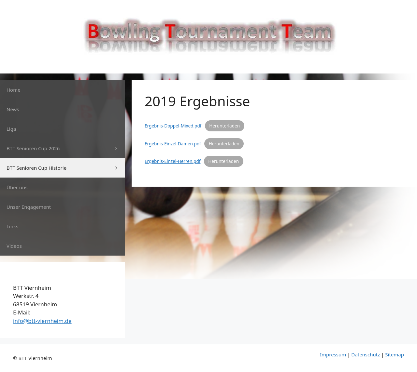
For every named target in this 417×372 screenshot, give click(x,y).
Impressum (333, 354)
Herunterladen (224, 126)
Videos (14, 246)
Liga (11, 129)
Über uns (17, 187)
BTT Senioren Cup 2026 (66, 148)
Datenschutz (365, 354)
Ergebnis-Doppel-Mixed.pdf (173, 126)
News (13, 109)
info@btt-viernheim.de (42, 321)
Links (12, 226)
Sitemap (394, 354)
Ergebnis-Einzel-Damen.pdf (173, 143)
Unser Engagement (29, 207)
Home (14, 89)
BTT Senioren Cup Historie (66, 168)
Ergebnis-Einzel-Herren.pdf (172, 161)
